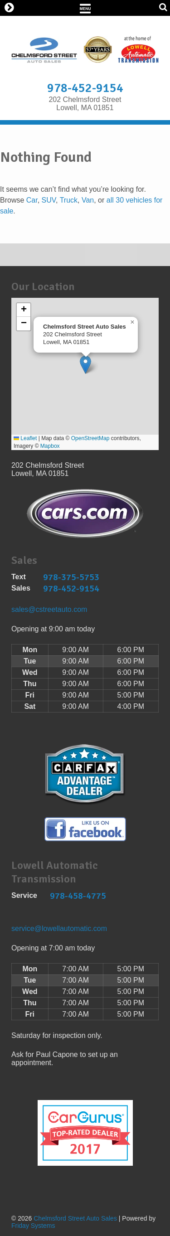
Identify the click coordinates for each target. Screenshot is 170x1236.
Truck (69, 200)
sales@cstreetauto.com (49, 609)
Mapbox (50, 446)
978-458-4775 (78, 896)
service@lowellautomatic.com (59, 928)
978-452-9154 (85, 88)
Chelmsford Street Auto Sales (75, 1218)
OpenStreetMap (90, 438)
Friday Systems (33, 1225)
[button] (85, 364)
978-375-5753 (71, 577)
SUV (49, 200)
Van (88, 200)
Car (32, 200)
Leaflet (25, 438)
